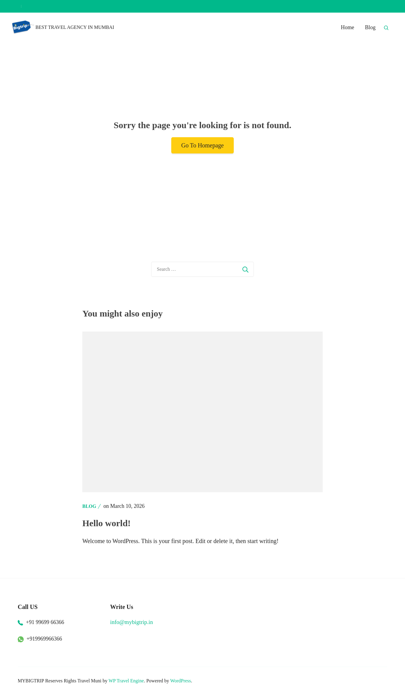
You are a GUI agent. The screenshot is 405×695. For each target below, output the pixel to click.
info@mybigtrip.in (131, 622)
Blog (370, 27)
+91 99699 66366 (45, 622)
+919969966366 (44, 639)
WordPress (180, 680)
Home (347, 27)
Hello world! (106, 523)
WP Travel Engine (126, 680)
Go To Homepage (202, 145)
